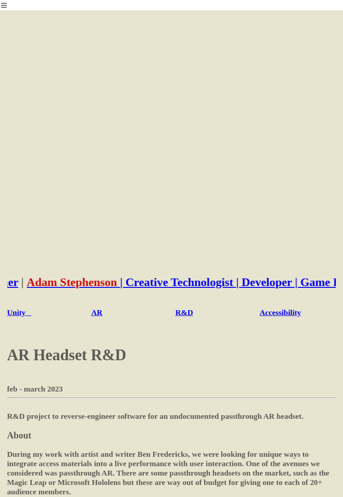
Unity (19, 312)
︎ (4, 5)
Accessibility (280, 312)
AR (96, 312)
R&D (184, 312)
